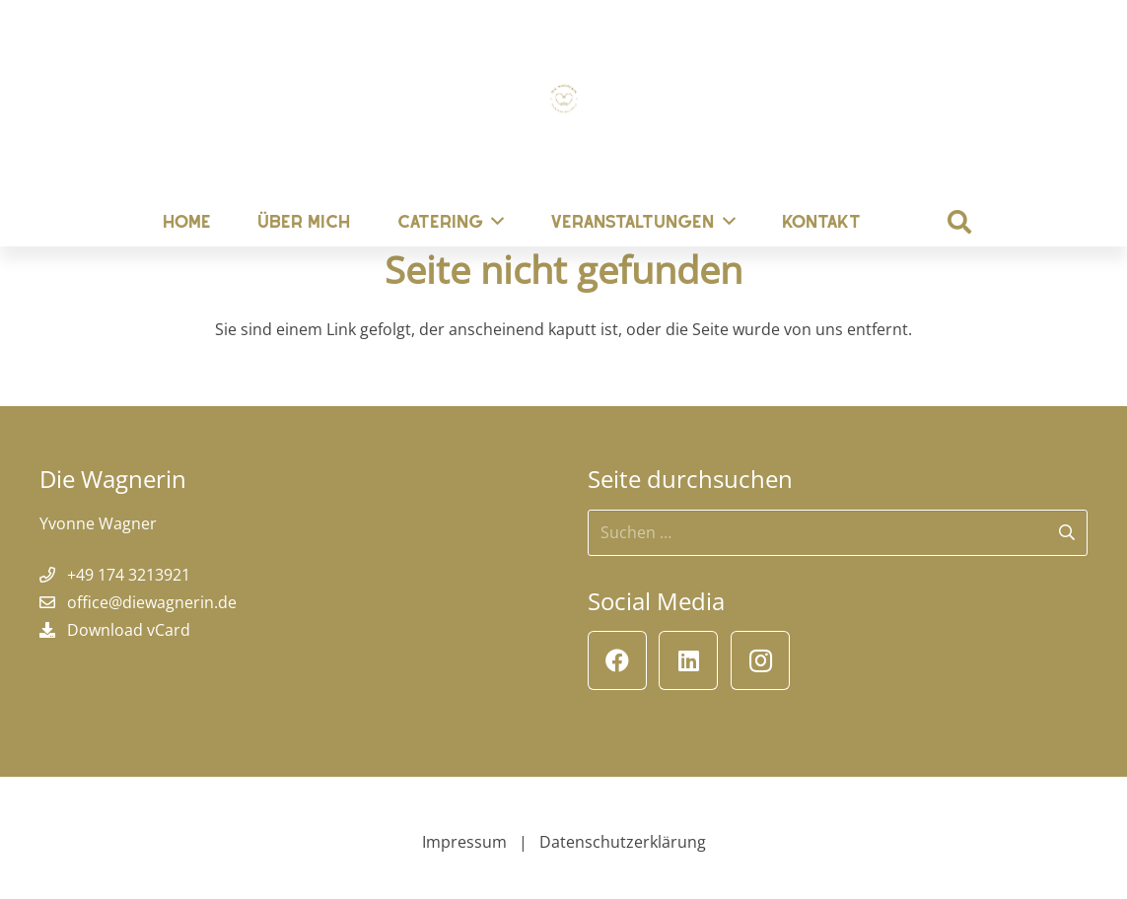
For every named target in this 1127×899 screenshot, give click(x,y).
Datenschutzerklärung (622, 842)
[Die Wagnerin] (564, 98)
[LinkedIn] (688, 660)
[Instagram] (760, 660)
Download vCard (128, 630)
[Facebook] (617, 660)
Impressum (464, 842)
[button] (960, 222)
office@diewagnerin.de (152, 602)
